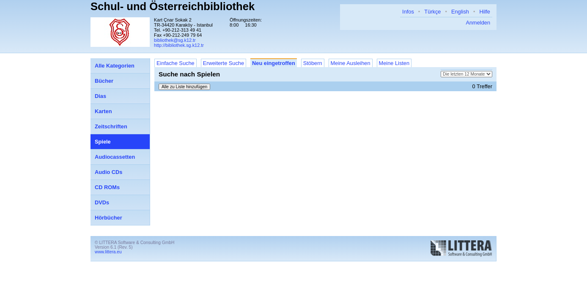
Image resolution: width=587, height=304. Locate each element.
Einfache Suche (175, 63)
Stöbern (312, 63)
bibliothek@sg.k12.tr (175, 40)
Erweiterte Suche (223, 63)
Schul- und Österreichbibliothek (173, 6)
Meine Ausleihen (350, 63)
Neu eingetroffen (273, 63)
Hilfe (484, 11)
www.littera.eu (108, 252)
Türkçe (432, 11)
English (460, 11)
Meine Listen (394, 63)
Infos (408, 11)
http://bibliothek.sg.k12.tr (179, 45)
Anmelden (478, 22)
